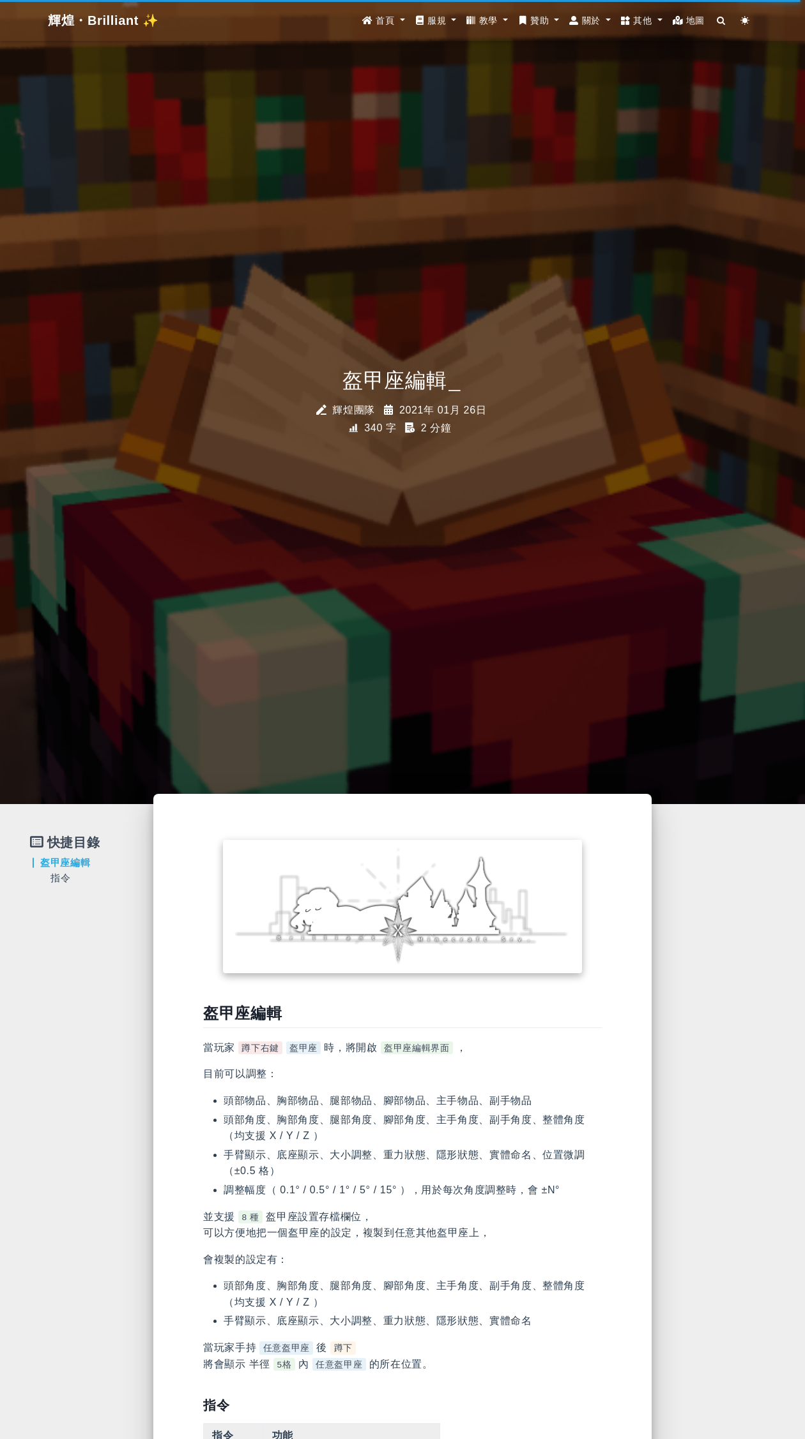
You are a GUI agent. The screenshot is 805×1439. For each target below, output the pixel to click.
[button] (383, 21)
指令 (60, 877)
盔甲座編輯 (65, 862)
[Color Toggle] (745, 21)
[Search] (721, 21)
